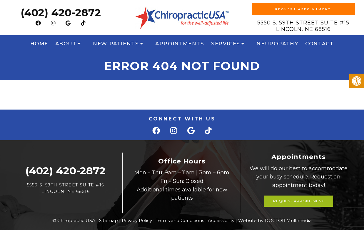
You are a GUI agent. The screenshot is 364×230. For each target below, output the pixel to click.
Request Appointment (303, 9)
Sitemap (108, 220)
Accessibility (221, 220)
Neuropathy (277, 44)
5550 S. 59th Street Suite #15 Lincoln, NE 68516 (303, 25)
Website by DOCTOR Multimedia (275, 220)
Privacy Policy (137, 220)
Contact (319, 44)
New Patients (116, 44)
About (66, 44)
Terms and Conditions (180, 220)
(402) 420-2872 (61, 12)
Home (39, 44)
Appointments (179, 44)
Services (225, 44)
